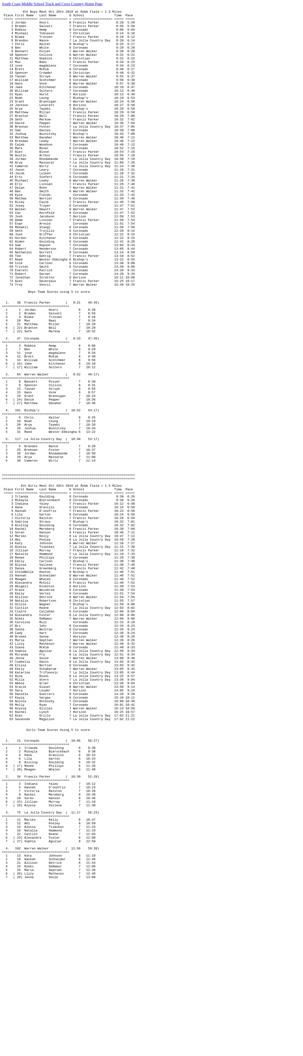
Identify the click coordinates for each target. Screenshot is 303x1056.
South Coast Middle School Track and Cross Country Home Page (52, 4)
